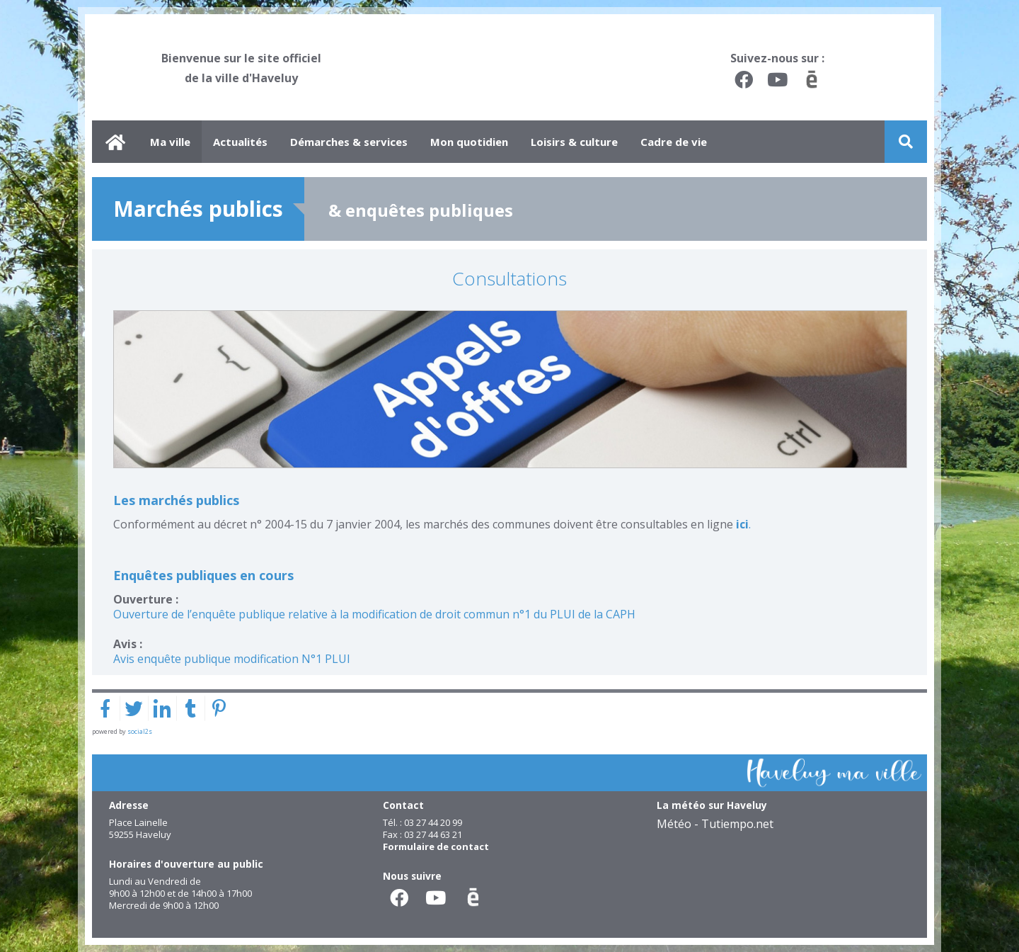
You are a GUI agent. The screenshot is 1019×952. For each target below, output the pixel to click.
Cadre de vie (673, 142)
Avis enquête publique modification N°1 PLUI (231, 659)
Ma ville (170, 142)
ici (742, 524)
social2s (139, 731)
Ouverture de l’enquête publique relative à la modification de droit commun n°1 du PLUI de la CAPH (374, 614)
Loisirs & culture (574, 142)
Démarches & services (349, 142)
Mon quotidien (469, 142)
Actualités (240, 142)
